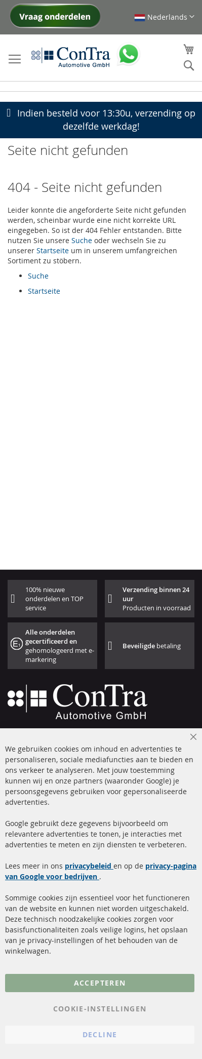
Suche (81, 240)
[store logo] (71, 57)
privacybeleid (89, 866)
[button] (164, 17)
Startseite (52, 250)
